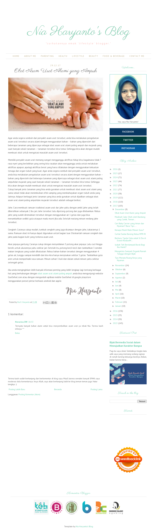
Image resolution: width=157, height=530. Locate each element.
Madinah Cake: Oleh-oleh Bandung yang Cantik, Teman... (130, 218)
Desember (120, 209)
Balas (17, 333)
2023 (115, 181)
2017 (115, 205)
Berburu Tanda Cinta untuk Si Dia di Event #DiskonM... (130, 239)
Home (16, 56)
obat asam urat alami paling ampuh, (55, 273)
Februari (119, 302)
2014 (115, 319)
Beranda (58, 389)
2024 (115, 177)
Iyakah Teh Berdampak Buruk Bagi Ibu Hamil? (130, 246)
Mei (117, 289)
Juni (117, 285)
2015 (115, 315)
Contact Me (136, 56)
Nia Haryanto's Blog (78, 32)
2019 (115, 197)
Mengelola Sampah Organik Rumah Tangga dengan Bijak (130, 252)
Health (63, 56)
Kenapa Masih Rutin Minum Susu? (129, 230)
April (117, 293)
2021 (115, 189)
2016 (115, 311)
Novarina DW (21, 322)
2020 (115, 193)
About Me (30, 56)
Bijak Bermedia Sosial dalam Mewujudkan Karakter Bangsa (126, 344)
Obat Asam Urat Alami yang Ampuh (130, 213)
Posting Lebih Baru (17, 389)
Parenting (47, 56)
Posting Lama (96, 389)
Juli (116, 281)
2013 (115, 323)
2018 (115, 201)
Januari (118, 306)
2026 (115, 169)
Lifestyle (78, 56)
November (120, 265)
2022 (115, 185)
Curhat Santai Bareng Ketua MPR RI (130, 234)
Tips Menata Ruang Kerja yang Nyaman (128, 259)
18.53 (30, 322)
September (120, 273)
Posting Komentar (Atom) (29, 394)
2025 (115, 173)
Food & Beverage (114, 56)
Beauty (93, 56)
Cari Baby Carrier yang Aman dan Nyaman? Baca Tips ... (129, 224)
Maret (118, 297)
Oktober (119, 269)
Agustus (119, 277)
